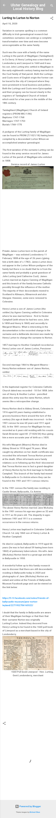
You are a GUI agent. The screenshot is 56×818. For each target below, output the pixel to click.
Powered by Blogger (28, 806)
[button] (52, 18)
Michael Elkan (35, 812)
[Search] (52, 6)
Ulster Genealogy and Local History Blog (28, 7)
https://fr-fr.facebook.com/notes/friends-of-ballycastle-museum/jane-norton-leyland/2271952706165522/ (25, 602)
